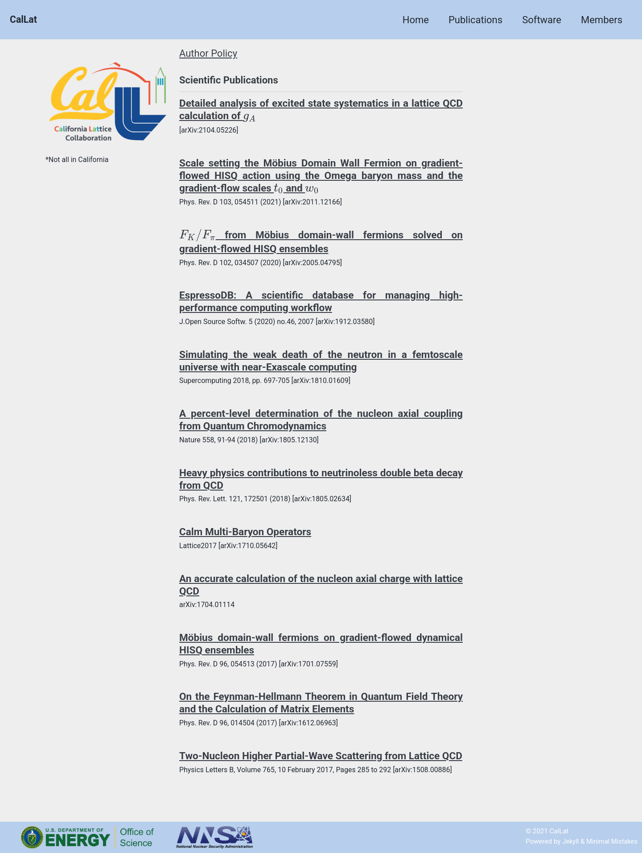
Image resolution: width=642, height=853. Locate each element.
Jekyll (568, 841)
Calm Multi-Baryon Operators (247, 534)
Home (416, 19)
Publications (475, 19)
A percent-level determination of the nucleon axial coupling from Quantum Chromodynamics (321, 421)
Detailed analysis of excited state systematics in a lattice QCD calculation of (321, 109)
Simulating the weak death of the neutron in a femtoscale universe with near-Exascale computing (321, 362)
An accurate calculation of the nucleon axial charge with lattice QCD (321, 587)
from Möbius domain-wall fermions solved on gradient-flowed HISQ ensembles (321, 242)
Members (601, 19)
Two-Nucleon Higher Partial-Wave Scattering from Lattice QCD (321, 766)
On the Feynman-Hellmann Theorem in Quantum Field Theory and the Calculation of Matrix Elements (321, 707)
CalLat (24, 19)
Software (541, 19)
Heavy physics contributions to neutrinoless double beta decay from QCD (321, 481)
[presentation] (275, 118)
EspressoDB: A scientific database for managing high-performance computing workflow (321, 303)
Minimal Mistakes (611, 841)
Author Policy (208, 53)
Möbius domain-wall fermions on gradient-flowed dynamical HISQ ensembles (321, 647)
